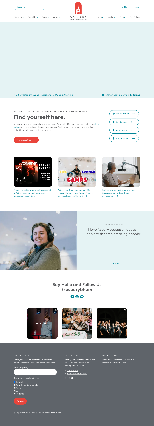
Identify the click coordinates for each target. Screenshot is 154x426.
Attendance (121, 130)
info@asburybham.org (77, 373)
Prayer (18, 388)
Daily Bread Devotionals (26, 385)
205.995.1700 (72, 370)
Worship (32, 17)
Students (19, 394)
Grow (55, 17)
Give (122, 17)
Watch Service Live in (123, 94)
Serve (44, 17)
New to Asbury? (123, 113)
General (19, 382)
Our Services (121, 122)
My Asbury (136, 7)
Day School (135, 17)
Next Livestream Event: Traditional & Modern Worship (43, 94)
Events (98, 17)
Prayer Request (123, 138)
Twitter (72, 378)
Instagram (77, 296)
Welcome (18, 17)
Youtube (82, 296)
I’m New (124, 7)
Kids (17, 391)
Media (111, 17)
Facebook (72, 296)
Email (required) (21, 367)
